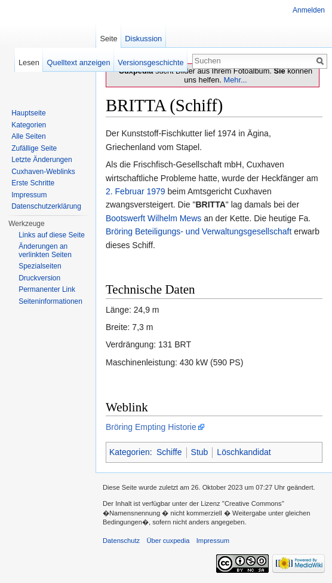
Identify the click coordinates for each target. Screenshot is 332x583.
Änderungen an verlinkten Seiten (45, 250)
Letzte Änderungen (41, 159)
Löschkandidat (243, 452)
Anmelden (309, 10)
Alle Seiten (28, 136)
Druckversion (39, 278)
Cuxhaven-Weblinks (43, 171)
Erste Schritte (32, 183)
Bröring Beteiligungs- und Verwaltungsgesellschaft (198, 231)
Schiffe (169, 452)
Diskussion (143, 38)
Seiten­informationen (50, 301)
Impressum (29, 195)
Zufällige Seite (34, 148)
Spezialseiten (40, 266)
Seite (108, 38)
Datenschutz (121, 540)
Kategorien (129, 452)
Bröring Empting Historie (151, 427)
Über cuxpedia (167, 540)
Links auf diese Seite (52, 235)
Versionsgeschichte (150, 62)
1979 (155, 191)
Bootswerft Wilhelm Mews (153, 218)
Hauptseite (28, 113)
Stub (199, 452)
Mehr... (235, 79)
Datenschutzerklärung (46, 206)
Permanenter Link (47, 289)
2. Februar (125, 191)
